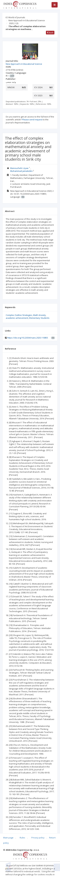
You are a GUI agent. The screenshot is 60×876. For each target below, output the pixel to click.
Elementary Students (39, 317)
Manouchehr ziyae (19, 168)
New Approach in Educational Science (26, 20)
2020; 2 (13, 23)
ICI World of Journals (15, 17)
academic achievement (17, 317)
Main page (8, 837)
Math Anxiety (39, 315)
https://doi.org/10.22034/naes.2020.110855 (27, 337)
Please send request (32, 119)
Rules (22, 837)
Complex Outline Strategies (19, 315)
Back (50, 32)
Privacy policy (37, 837)
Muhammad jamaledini (21, 171)
